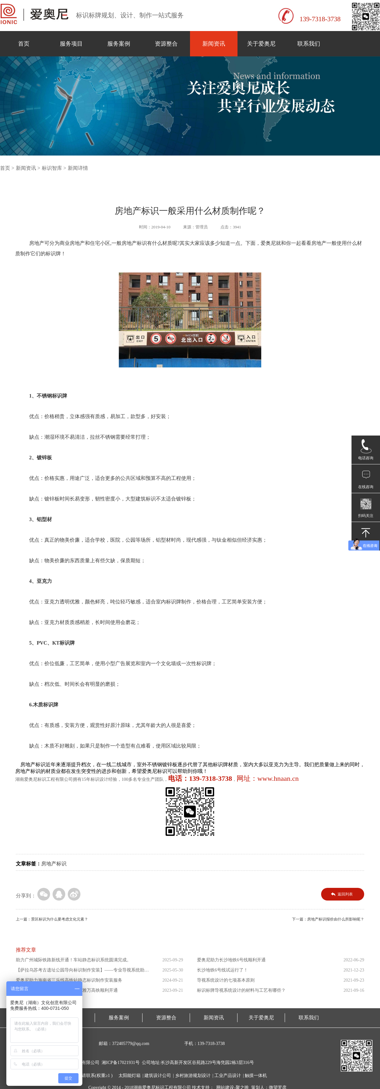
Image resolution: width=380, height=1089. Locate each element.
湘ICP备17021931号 (121, 1062)
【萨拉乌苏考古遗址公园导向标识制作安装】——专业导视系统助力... (80, 971)
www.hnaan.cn (278, 778)
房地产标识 (53, 863)
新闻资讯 (213, 44)
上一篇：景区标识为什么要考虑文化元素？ (52, 919)
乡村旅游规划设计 (193, 1075)
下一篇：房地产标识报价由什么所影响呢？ (328, 919)
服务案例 (118, 44)
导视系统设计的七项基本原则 (226, 980)
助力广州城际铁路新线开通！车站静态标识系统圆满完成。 (73, 960)
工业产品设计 (227, 1075)
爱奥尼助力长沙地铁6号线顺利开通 (231, 960)
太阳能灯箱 (129, 1075)
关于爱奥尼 (261, 44)
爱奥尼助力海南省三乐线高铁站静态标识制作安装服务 (69, 980)
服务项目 (71, 44)
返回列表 (345, 894)
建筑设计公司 (157, 1075)
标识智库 (52, 168)
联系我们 (308, 44)
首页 (23, 44)
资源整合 (166, 44)
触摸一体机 (256, 1075)
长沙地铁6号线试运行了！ (222, 970)
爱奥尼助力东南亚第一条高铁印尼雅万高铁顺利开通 (67, 990)
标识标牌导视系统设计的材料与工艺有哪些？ (241, 990)
